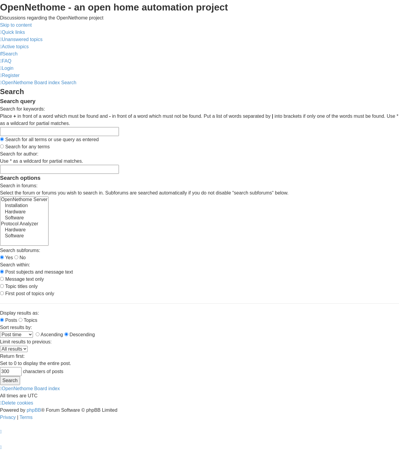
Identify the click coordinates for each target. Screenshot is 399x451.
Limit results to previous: (26, 341)
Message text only (22, 279)
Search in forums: (18, 185)
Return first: (12, 356)
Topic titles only (19, 286)
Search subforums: (20, 250)
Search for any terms (25, 146)
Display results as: (19, 313)
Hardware (24, 212)
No (20, 257)
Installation (24, 206)
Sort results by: (16, 327)
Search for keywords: (22, 108)
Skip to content (16, 25)
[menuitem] (21, 39)
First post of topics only (27, 293)
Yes (6, 257)
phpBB (34, 410)
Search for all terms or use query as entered (49, 139)
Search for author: (19, 153)
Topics (28, 320)
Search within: (15, 264)
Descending (79, 334)
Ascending (49, 334)
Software (24, 218)
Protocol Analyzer (24, 224)
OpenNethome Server (24, 200)
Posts (8, 320)
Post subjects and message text (36, 271)
